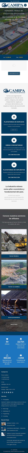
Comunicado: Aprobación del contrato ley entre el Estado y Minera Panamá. (16, 441)
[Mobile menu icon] (25, 5)
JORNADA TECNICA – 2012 (13, 423)
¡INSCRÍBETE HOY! (14, 55)
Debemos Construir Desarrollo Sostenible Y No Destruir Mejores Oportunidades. (16, 434)
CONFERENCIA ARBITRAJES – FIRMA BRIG (16, 428)
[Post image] (3, 424)
